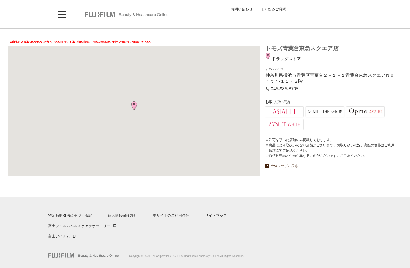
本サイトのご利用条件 (171, 215)
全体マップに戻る (284, 166)
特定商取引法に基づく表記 (70, 215)
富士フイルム (59, 236)
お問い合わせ (242, 9)
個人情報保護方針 (122, 215)
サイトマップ (216, 215)
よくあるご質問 (273, 9)
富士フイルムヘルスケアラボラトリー (79, 226)
